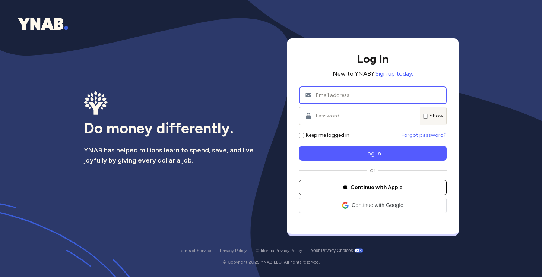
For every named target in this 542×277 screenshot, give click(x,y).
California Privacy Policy (278, 250)
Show (433, 116)
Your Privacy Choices (332, 250)
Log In (372, 153)
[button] (373, 205)
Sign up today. (394, 73)
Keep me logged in (324, 135)
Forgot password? (424, 135)
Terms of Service (195, 250)
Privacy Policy (233, 250)
